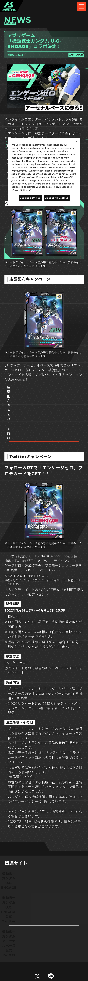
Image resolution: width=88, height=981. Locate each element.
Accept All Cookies (56, 198)
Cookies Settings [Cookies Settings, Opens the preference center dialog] (30, 198)
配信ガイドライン (44, 961)
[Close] (76, 141)
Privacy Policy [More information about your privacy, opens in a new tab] (40, 190)
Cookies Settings (64, 942)
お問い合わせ (64, 952)
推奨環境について (23, 942)
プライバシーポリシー (23, 952)
